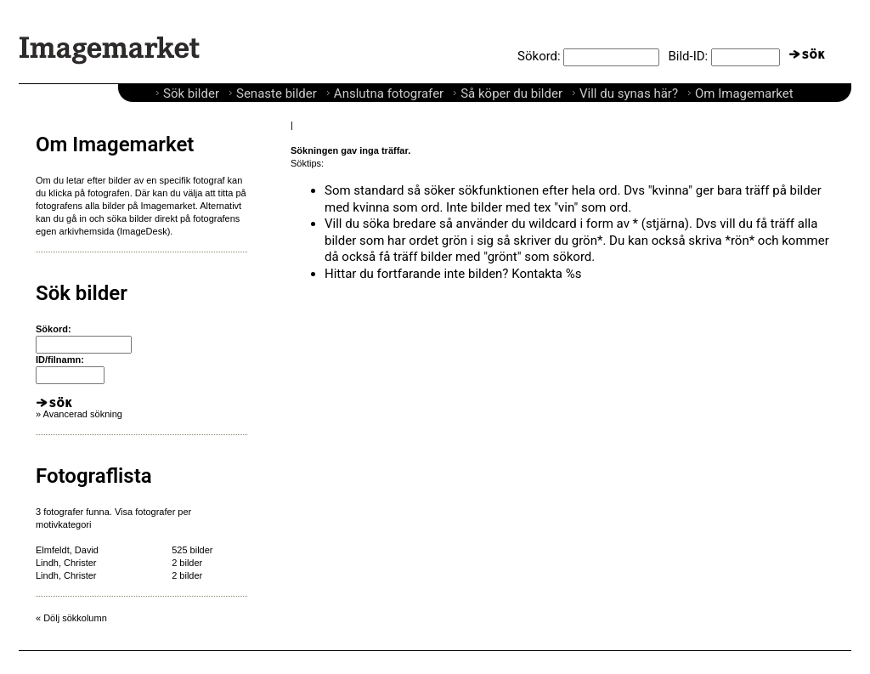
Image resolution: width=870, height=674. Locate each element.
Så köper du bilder (511, 93)
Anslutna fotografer (388, 93)
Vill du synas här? (628, 93)
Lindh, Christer (66, 563)
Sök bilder (191, 93)
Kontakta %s (546, 273)
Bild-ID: (688, 56)
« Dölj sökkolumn (71, 618)
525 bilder (192, 550)
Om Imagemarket (744, 93)
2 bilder (187, 563)
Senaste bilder (276, 93)
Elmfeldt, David (67, 550)
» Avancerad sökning (79, 414)
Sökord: (539, 56)
